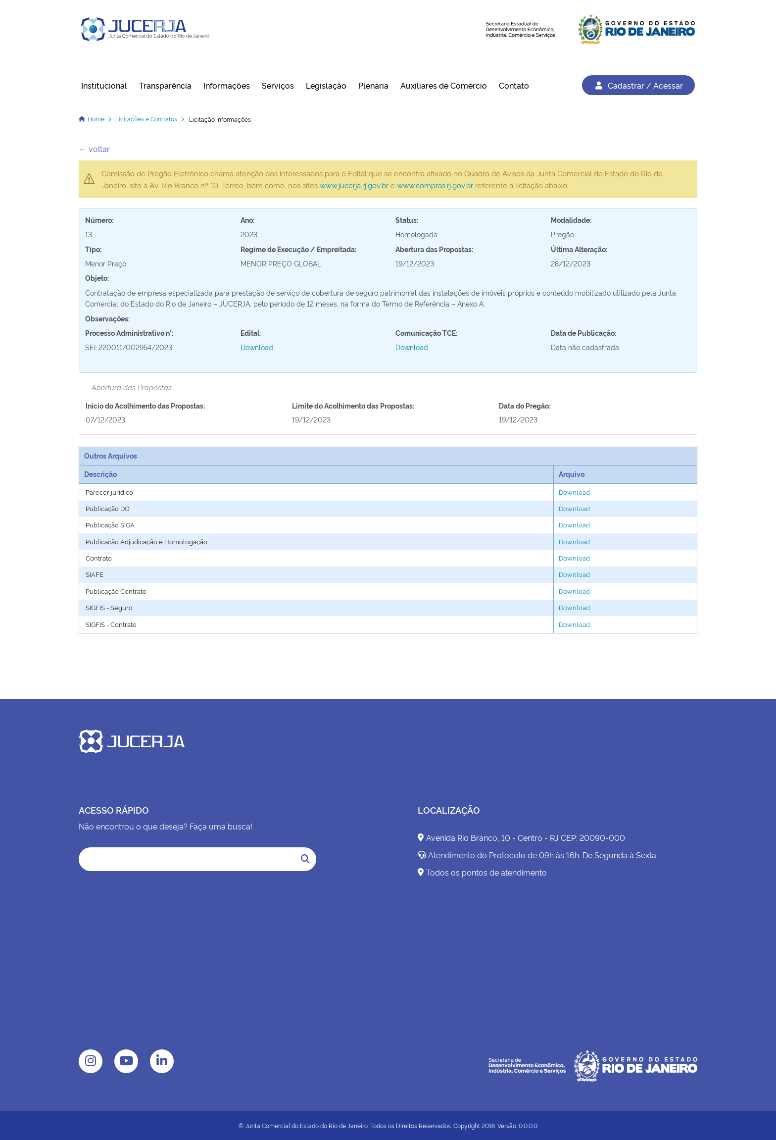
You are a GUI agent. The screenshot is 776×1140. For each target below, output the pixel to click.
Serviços (278, 85)
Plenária (373, 85)
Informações (226, 85)
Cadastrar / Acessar (638, 85)
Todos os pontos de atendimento (482, 872)
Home (96, 118)
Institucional (104, 85)
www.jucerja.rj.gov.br (354, 185)
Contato (514, 85)
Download (257, 347)
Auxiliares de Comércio (443, 85)
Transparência (165, 85)
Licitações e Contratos (146, 118)
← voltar (94, 148)
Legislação (326, 85)
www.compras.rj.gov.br (435, 185)
